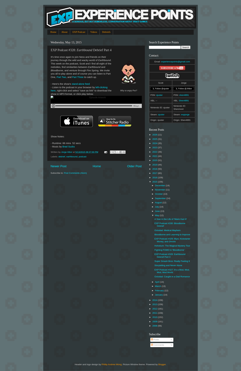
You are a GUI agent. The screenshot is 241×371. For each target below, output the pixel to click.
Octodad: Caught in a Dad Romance (172, 276)
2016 (155, 177)
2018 (155, 169)
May (157, 215)
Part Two (61, 77)
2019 (155, 164)
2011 (155, 313)
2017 (155, 173)
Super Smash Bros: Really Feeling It (172, 261)
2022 (155, 152)
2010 (155, 317)
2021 (155, 156)
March (158, 286)
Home (53, 32)
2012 (155, 309)
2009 (155, 321)
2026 (155, 134)
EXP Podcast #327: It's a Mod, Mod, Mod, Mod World (172, 271)
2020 (155, 160)
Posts (155, 339)
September (160, 198)
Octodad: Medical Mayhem (167, 230)
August (158, 202)
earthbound (71, 156)
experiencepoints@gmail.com (175, 61)
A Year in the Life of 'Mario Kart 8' (170, 219)
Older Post (134, 166)
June (157, 211)
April (157, 282)
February (159, 290)
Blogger (162, 364)
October (159, 194)
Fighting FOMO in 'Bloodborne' (169, 250)
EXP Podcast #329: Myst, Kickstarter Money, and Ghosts (172, 240)
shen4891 (184, 95)
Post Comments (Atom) (75, 173)
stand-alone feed (81, 84)
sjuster (159, 95)
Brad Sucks (68, 146)
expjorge (185, 114)
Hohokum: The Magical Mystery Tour (172, 246)
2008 (155, 326)
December (160, 185)
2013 (155, 304)
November (160, 190)
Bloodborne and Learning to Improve (172, 234)
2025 (155, 139)
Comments (157, 345)
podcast (82, 156)
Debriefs (106, 32)
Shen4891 (184, 100)
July (157, 207)
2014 (155, 300)
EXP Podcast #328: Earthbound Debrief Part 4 (169, 255)
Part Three (78, 77)
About (64, 32)
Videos (93, 32)
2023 (155, 147)
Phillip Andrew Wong (111, 364)
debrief (61, 156)
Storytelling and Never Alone (168, 265)
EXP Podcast (79, 32)
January (159, 295)
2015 (155, 182)
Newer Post (59, 166)
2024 (155, 143)
